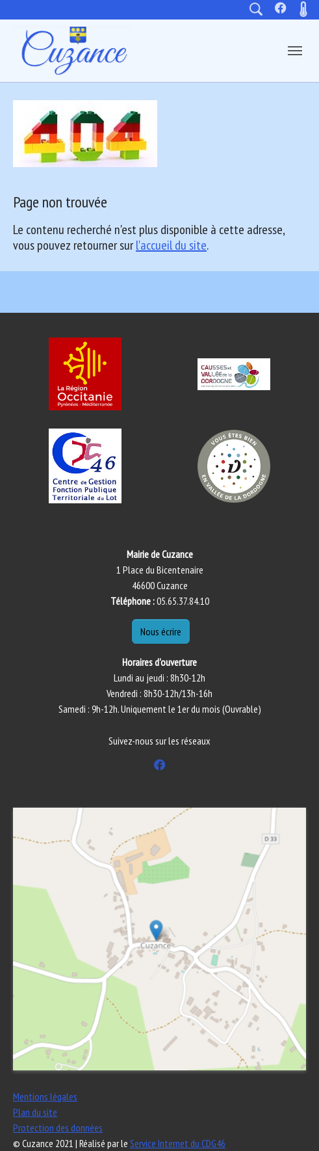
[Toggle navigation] (295, 51)
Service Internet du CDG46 (177, 1143)
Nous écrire (160, 631)
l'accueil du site (171, 245)
